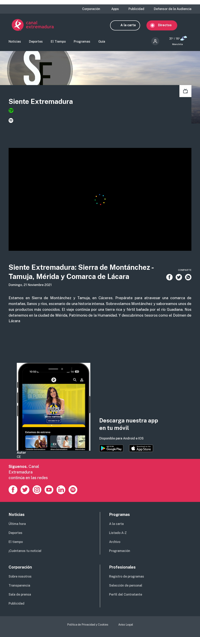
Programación (119, 551)
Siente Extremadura (41, 102)
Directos (168, 25)
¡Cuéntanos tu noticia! (25, 551)
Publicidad (136, 9)
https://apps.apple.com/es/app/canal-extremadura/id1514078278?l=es (141, 448)
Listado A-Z (118, 533)
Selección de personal (125, 586)
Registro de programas (126, 577)
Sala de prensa (20, 595)
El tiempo (16, 542)
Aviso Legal (125, 625)
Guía (101, 42)
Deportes (36, 42)
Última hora (17, 524)
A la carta (131, 25)
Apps (115, 9)
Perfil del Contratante (125, 595)
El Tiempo (58, 42)
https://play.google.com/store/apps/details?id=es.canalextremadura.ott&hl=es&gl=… (111, 448)
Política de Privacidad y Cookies (87, 625)
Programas (82, 42)
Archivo (114, 542)
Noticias (15, 42)
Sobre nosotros (20, 577)
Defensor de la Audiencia (172, 9)
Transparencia (19, 586)
